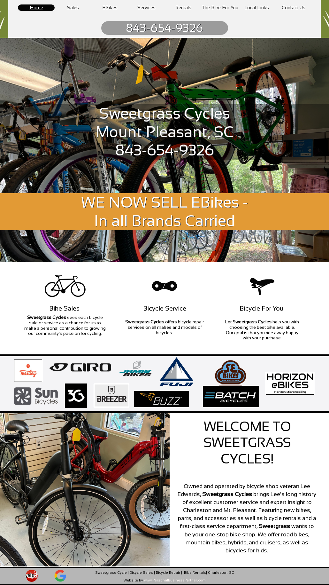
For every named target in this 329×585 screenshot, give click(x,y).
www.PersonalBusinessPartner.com (175, 580)
